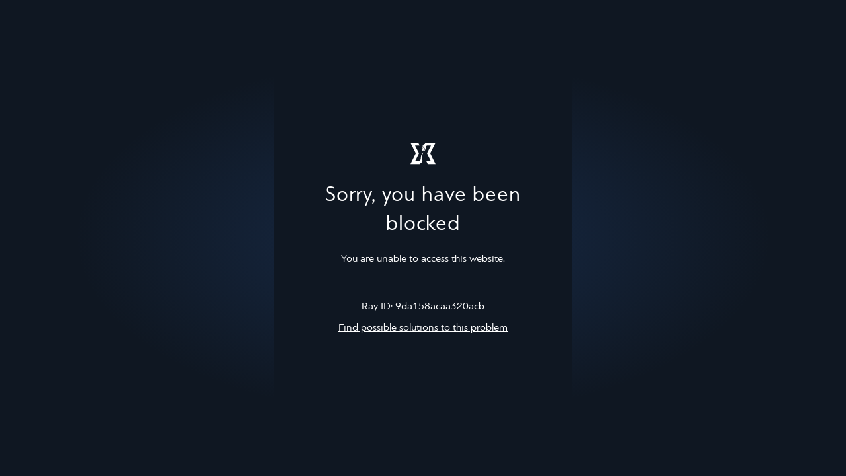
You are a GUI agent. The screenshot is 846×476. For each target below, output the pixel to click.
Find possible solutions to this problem (423, 328)
